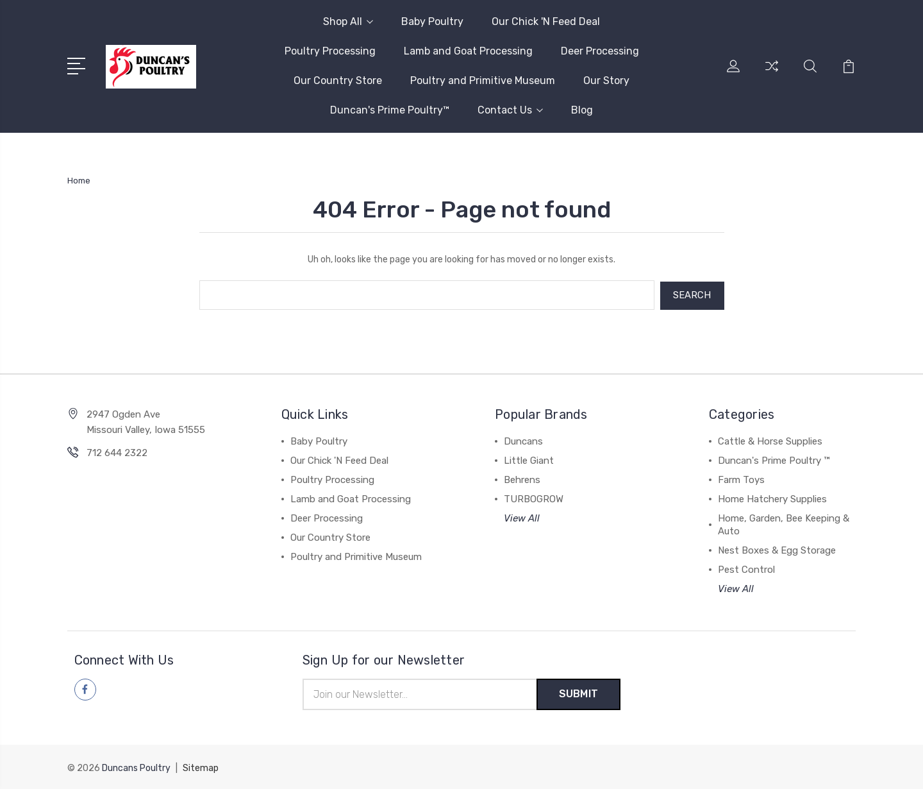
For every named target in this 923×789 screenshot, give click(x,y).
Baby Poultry (432, 21)
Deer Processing (600, 51)
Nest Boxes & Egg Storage (777, 549)
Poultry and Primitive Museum (482, 80)
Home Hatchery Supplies (772, 498)
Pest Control (746, 568)
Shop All (348, 21)
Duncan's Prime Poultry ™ (773, 459)
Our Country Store (338, 80)
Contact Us (510, 110)
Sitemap (201, 766)
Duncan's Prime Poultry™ (389, 110)
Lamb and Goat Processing (468, 51)
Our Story (606, 80)
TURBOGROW (533, 498)
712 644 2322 (117, 451)
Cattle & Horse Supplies (770, 440)
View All (522, 517)
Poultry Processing (330, 51)
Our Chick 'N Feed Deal (546, 21)
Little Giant (529, 459)
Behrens (522, 478)
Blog (582, 110)
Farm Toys (741, 478)
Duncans (523, 440)
